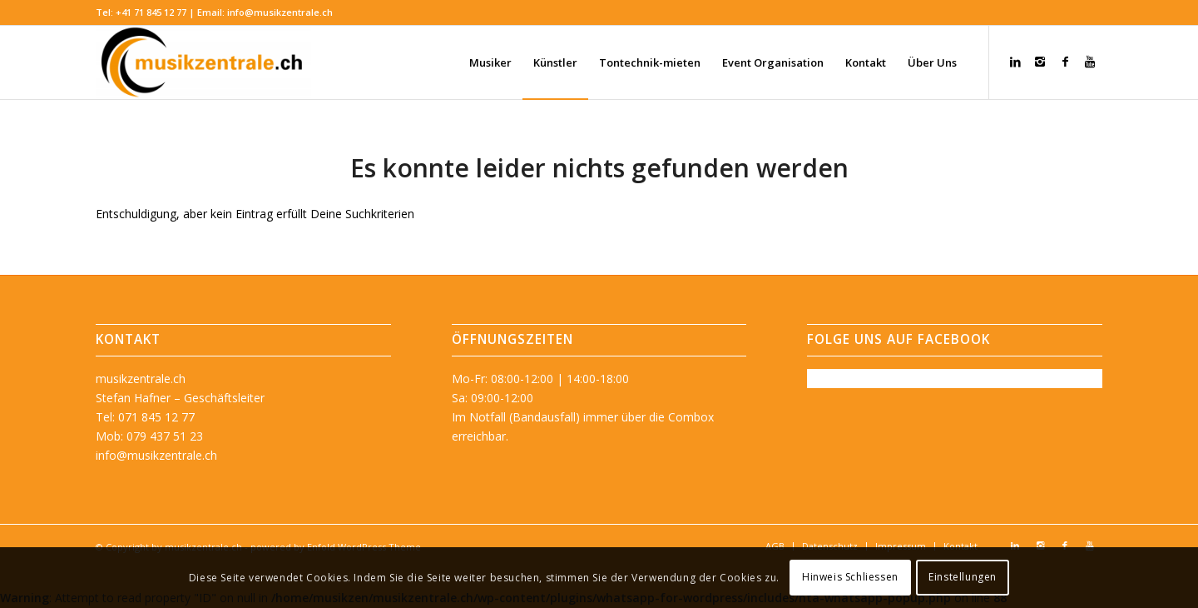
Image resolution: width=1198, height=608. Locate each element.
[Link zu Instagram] (1039, 61)
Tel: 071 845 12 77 (145, 417)
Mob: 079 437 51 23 (149, 436)
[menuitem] (490, 62)
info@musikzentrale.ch (280, 12)
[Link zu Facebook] (1064, 61)
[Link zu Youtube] (1089, 61)
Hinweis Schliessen (850, 577)
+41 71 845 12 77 (151, 12)
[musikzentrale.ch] (203, 62)
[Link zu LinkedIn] (1014, 61)
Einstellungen (962, 577)
